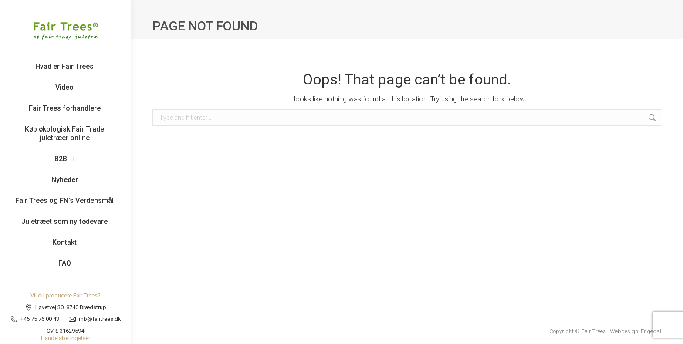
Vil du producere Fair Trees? (65, 295)
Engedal (651, 331)
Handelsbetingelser (65, 338)
